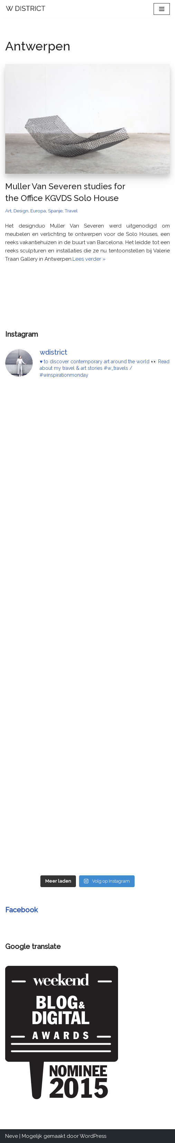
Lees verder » (89, 259)
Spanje (55, 210)
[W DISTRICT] (26, 9)
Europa (38, 210)
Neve (11, 1136)
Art (8, 210)
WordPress (93, 1136)
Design (20, 210)
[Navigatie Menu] (162, 9)
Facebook (21, 910)
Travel (71, 210)
